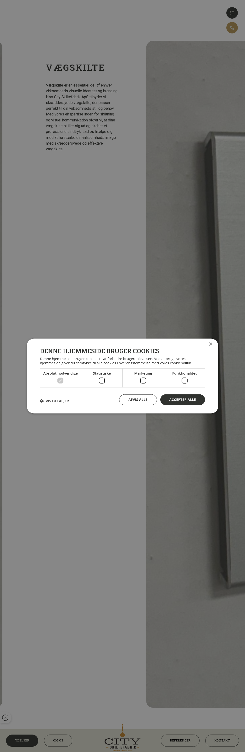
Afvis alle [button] (138, 399)
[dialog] (122, 376)
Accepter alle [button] (182, 399)
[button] (54, 401)
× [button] (210, 344)
